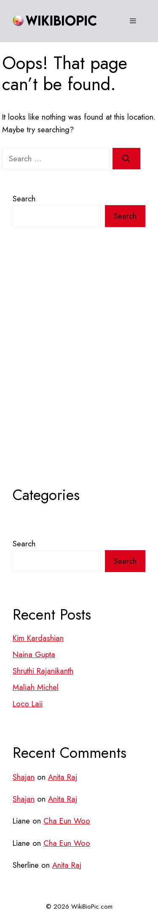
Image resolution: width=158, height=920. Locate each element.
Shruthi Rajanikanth (43, 671)
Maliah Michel (36, 687)
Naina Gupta (34, 654)
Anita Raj (62, 777)
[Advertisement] (79, 373)
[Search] (126, 159)
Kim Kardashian (38, 638)
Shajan (24, 777)
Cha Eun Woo (66, 820)
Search (24, 198)
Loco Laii (28, 703)
